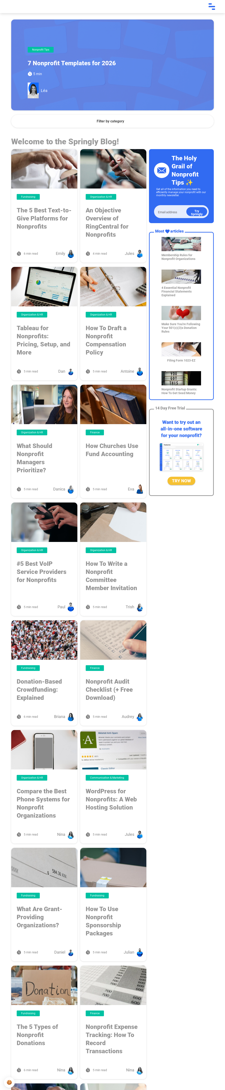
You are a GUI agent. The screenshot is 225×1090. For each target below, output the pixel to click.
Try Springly (197, 212)
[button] (9, 1082)
